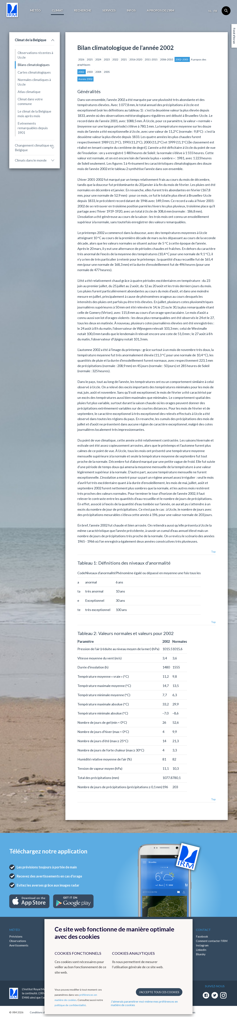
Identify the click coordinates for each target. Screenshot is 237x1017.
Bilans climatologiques (34, 65)
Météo (35, 10)
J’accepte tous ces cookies (159, 992)
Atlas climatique (29, 92)
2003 (90, 71)
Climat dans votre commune (30, 101)
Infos (131, 10)
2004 (98, 71)
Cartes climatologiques (34, 72)
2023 (107, 59)
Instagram (202, 945)
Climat (57, 10)
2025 (90, 59)
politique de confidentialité (70, 1005)
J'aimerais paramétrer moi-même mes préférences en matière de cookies (144, 1003)
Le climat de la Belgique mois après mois (34, 113)
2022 (115, 59)
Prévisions (15, 936)
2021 (124, 59)
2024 (98, 59)
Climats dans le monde (31, 160)
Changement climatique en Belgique (34, 147)
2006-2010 (166, 59)
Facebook (202, 936)
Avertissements (18, 945)
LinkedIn (201, 949)
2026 (81, 59)
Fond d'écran (234, 36)
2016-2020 (136, 59)
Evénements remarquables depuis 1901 (33, 128)
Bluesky (201, 954)
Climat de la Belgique (30, 40)
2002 (81, 71)
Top (213, 551)
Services (109, 10)
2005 (107, 71)
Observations (17, 941)
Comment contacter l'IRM (211, 941)
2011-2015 (151, 59)
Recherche (82, 10)
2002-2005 (182, 59)
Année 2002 (85, 79)
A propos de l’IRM (160, 10)
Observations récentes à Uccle (35, 55)
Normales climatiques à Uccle (34, 82)
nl (210, 11)
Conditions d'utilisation (43, 1012)
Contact (203, 929)
